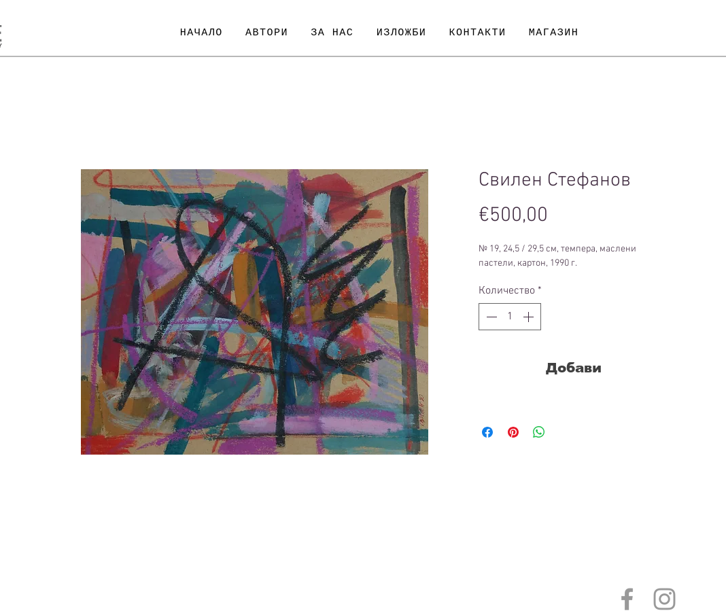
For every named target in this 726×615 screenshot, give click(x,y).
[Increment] (529, 317)
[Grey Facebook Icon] (627, 599)
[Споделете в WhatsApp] (539, 432)
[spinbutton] (510, 317)
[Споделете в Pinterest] (513, 432)
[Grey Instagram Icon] (664, 599)
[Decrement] (490, 317)
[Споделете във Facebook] (487, 432)
